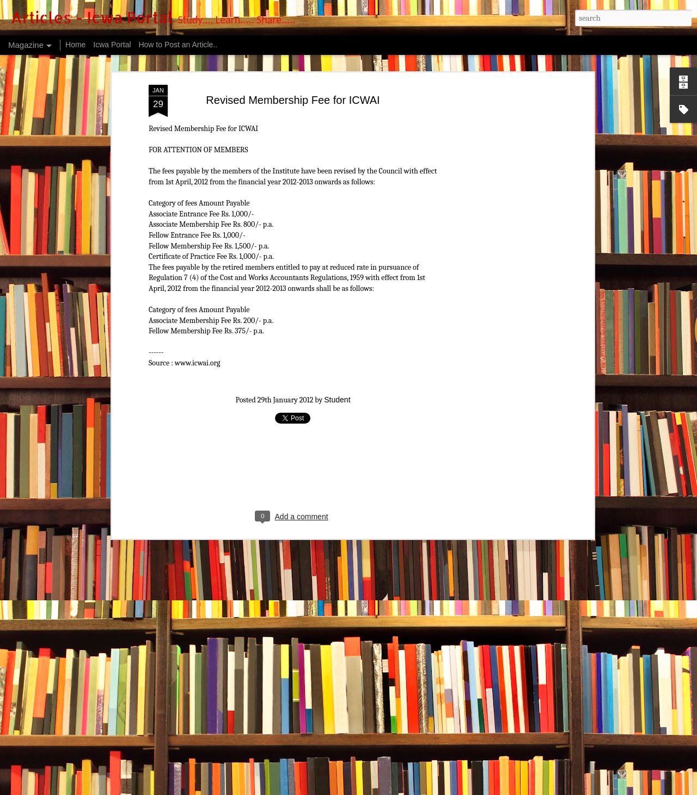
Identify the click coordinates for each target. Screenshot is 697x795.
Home (75, 44)
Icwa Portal (112, 44)
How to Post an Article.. (177, 44)
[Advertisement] (293, 276)
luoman (359, 788)
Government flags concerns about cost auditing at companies (235, 668)
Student (337, 204)
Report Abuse (442, 788)
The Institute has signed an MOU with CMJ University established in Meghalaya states (283, 735)
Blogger (411, 788)
